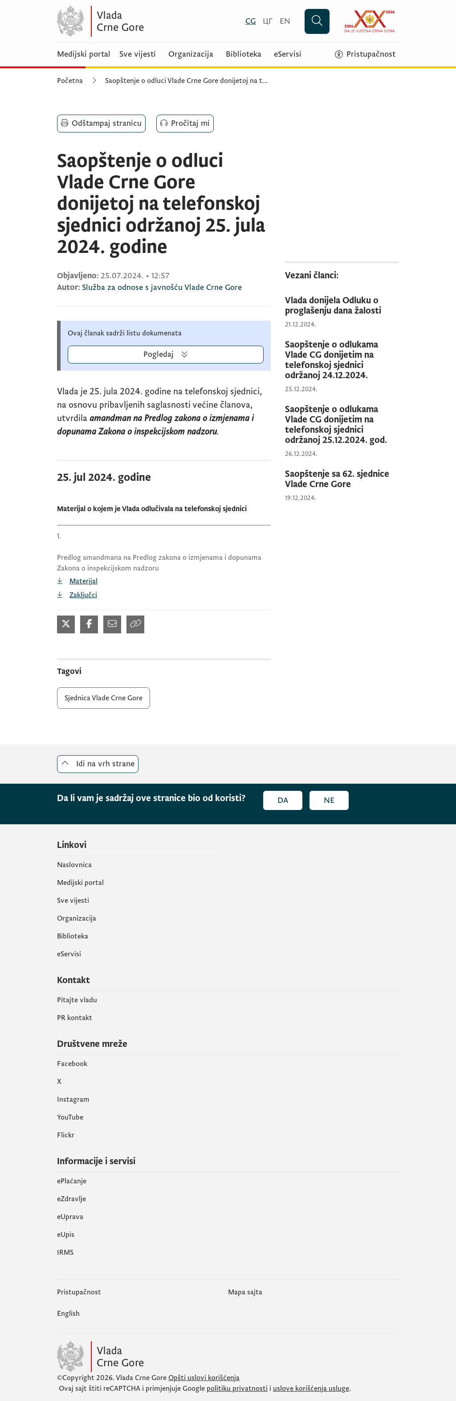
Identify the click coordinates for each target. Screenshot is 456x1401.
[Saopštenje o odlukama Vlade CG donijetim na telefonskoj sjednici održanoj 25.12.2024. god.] (342, 425)
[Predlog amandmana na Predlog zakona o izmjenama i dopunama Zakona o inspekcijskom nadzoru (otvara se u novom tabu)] (164, 581)
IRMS (65, 1252)
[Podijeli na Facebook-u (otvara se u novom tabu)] (89, 624)
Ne (329, 800)
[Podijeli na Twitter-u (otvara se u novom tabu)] (66, 624)
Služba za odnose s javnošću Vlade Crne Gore (162, 287)
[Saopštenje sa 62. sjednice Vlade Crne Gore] (342, 479)
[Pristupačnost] (365, 54)
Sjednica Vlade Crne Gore (103, 698)
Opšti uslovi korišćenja (204, 1377)
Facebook (72, 1063)
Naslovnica (74, 864)
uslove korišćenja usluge (311, 1388)
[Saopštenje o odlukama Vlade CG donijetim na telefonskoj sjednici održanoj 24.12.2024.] (342, 360)
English (68, 1313)
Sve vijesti (137, 54)
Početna (70, 80)
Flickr (65, 1135)
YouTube (70, 1117)
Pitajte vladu (77, 1000)
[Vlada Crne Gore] (144, 21)
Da (282, 800)
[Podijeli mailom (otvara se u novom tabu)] (112, 624)
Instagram (73, 1099)
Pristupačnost (79, 1292)
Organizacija (190, 54)
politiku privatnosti (237, 1388)
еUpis (65, 1234)
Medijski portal (83, 54)
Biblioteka (243, 54)
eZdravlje (71, 1198)
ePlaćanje (71, 1181)
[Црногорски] (268, 21)
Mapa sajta (245, 1292)
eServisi (287, 54)
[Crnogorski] (250, 21)
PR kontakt (74, 1017)
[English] (285, 21)
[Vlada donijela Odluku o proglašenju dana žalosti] (342, 306)
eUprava (70, 1216)
